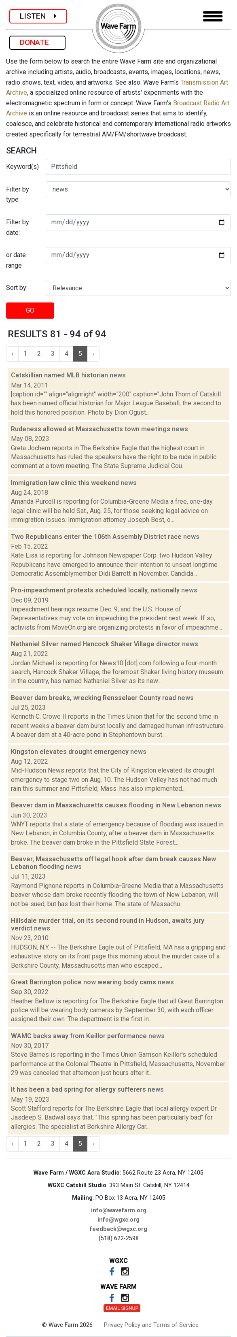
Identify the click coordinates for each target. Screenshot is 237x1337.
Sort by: (17, 288)
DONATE (37, 42)
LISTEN (38, 16)
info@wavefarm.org (118, 1210)
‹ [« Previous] (12, 354)
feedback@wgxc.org (118, 1229)
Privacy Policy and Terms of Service (151, 1325)
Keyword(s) (22, 166)
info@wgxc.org (118, 1219)
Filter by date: (17, 227)
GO (30, 310)
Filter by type (17, 194)
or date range (16, 260)
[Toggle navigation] (213, 16)
